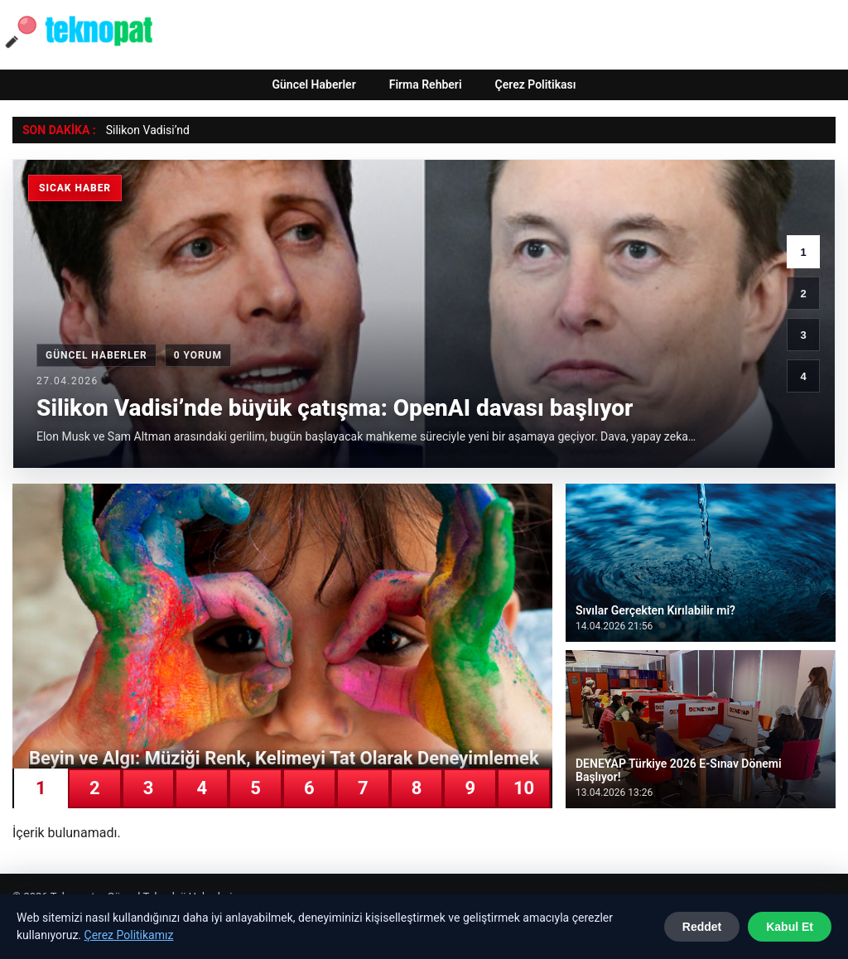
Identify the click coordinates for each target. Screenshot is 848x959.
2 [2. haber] (803, 293)
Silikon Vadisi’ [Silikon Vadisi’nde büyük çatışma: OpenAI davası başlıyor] (141, 130)
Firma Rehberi (425, 84)
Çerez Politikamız (129, 935)
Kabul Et (789, 926)
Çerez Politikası (535, 84)
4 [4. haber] (803, 376)
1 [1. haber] (803, 252)
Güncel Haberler (313, 84)
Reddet (701, 926)
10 (523, 788)
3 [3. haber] (803, 335)
